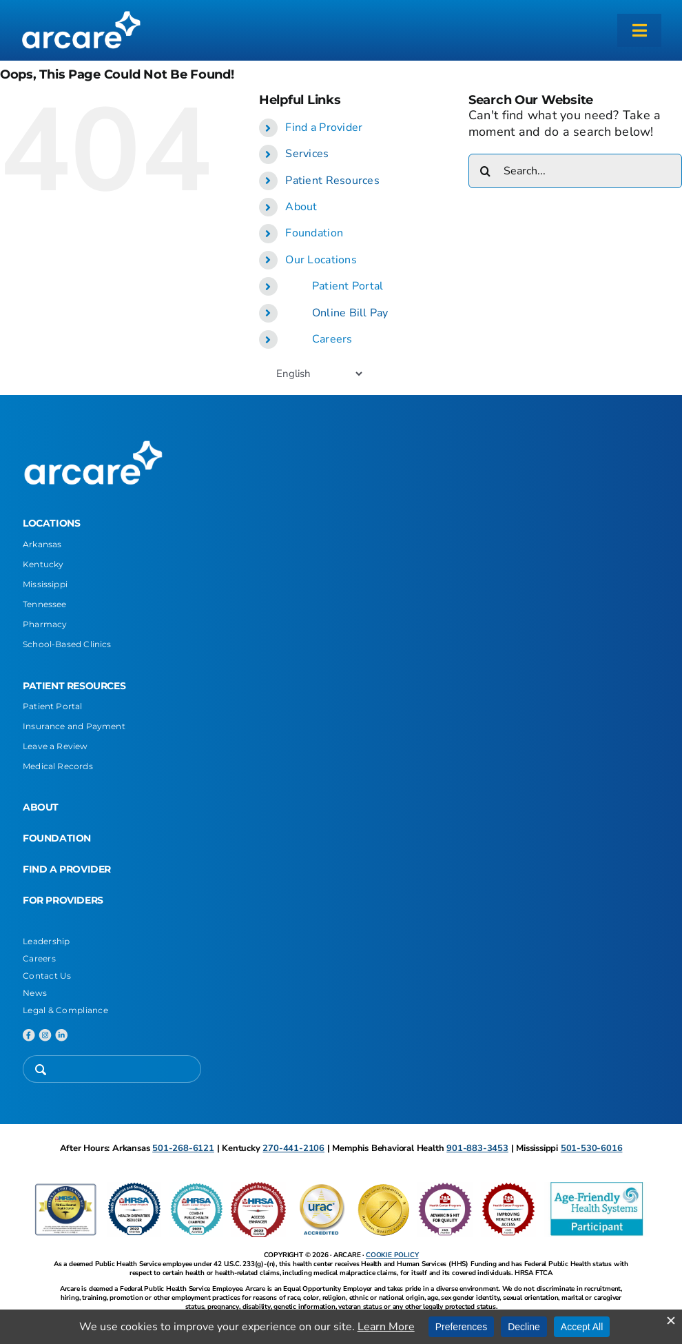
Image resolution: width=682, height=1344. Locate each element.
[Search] (485, 171)
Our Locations (321, 259)
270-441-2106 (293, 1148)
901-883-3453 (477, 1148)
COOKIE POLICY (392, 1255)
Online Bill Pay (350, 312)
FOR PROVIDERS (63, 900)
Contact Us (47, 975)
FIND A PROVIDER (67, 869)
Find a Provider (323, 127)
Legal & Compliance (65, 1010)
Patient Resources (332, 180)
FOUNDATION (57, 838)
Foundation (314, 233)
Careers (332, 339)
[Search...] (575, 171)
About (301, 206)
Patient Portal (348, 286)
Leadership (46, 941)
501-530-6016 (592, 1148)
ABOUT (41, 807)
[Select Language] (318, 373)
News (35, 993)
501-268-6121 (183, 1148)
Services (307, 153)
